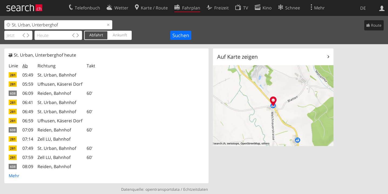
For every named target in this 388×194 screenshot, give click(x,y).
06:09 (27, 93)
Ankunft (120, 34)
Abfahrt (96, 34)
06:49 (27, 112)
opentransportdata (162, 189)
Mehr (14, 176)
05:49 (27, 75)
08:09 (27, 166)
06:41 (27, 102)
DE (363, 8)
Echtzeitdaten (195, 189)
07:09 (27, 130)
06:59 (27, 121)
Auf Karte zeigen (237, 56)
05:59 (27, 84)
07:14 (27, 139)
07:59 (27, 157)
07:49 (27, 148)
